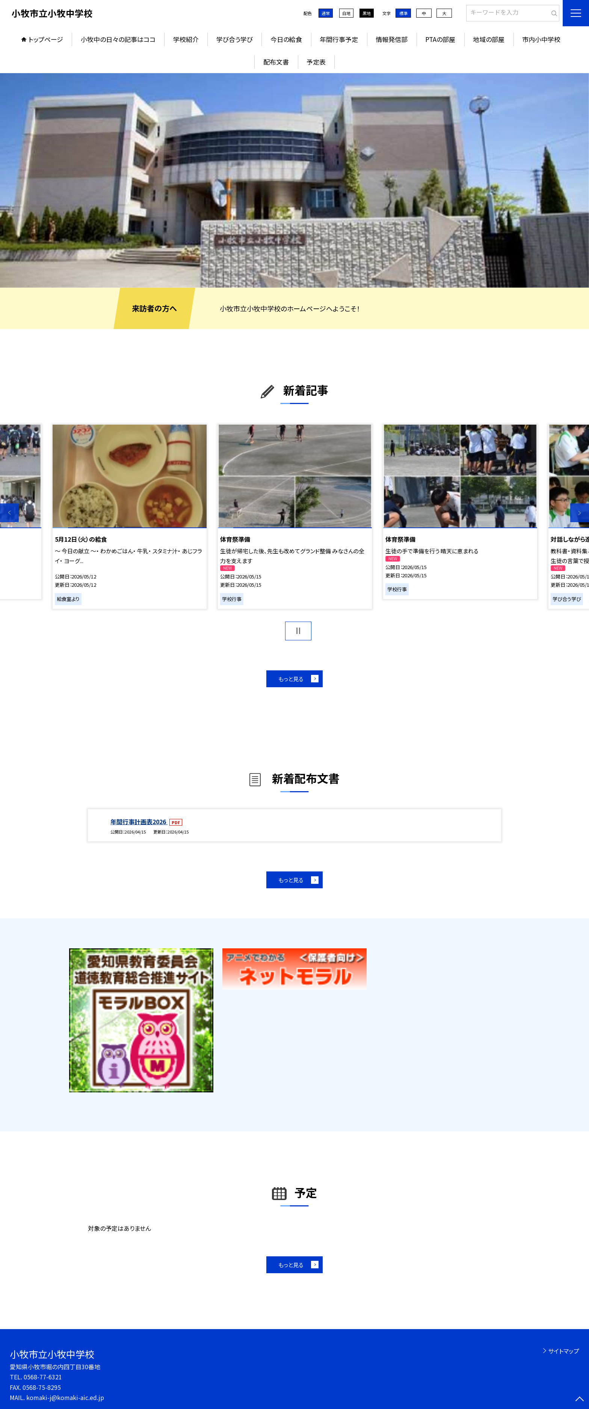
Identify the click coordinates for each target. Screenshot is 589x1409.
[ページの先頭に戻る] (579, 1399)
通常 (326, 13)
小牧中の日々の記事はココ (118, 39)
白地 (346, 13)
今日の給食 (286, 39)
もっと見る (291, 679)
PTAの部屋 (440, 39)
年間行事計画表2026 (139, 821)
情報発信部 (392, 39)
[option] (294, 180)
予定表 (316, 61)
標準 (403, 13)
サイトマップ (563, 1350)
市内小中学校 (541, 39)
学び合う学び (234, 39)
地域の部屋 (488, 39)
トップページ (46, 39)
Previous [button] (9, 512)
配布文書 (276, 61)
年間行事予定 (339, 39)
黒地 (366, 13)
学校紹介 (186, 39)
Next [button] (579, 512)
